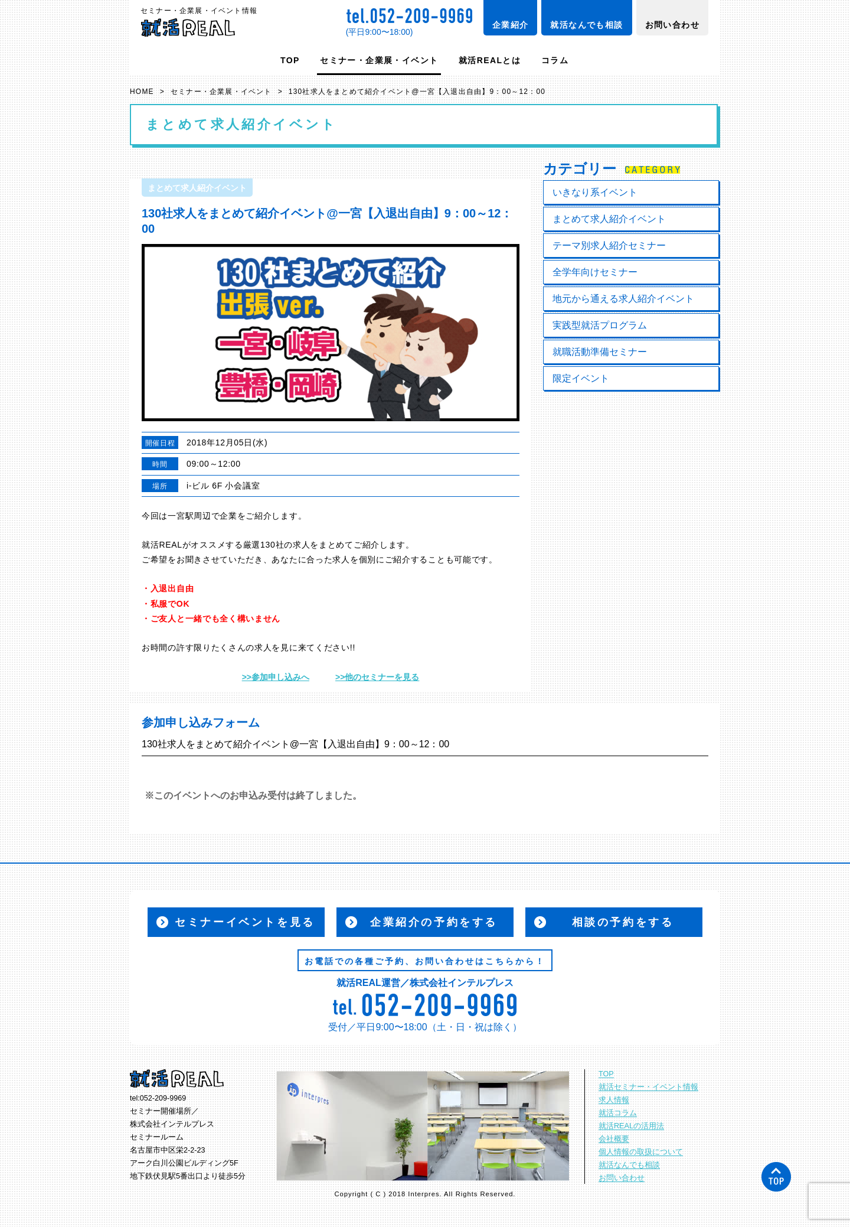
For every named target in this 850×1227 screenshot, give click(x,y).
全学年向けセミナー (595, 272)
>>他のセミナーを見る (377, 677)
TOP (290, 60)
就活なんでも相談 (586, 25)
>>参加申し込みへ (275, 677)
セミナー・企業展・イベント (379, 60)
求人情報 (614, 1100)
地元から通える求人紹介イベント (623, 299)
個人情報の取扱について (641, 1152)
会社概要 (614, 1139)
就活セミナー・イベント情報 (648, 1087)
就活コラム (618, 1113)
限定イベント (580, 378)
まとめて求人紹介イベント (609, 219)
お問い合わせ (672, 25)
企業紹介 (510, 25)
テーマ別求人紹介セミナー (609, 245)
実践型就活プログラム (599, 325)
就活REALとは (490, 60)
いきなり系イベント (595, 192)
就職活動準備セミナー (599, 352)
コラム (554, 60)
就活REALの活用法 (631, 1126)
